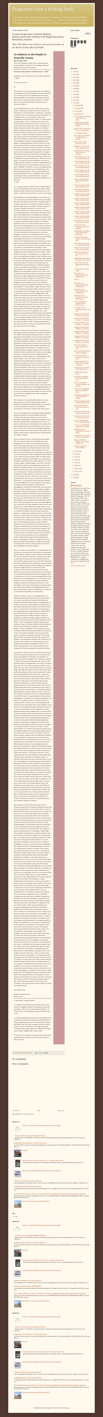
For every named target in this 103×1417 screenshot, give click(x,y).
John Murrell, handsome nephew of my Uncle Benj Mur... (82, 239)
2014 (74, 100)
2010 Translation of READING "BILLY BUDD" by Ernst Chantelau (41, 1171)
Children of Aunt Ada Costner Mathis (80, 447)
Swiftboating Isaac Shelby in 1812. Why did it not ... (82, 368)
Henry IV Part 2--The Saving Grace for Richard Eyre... (82, 129)
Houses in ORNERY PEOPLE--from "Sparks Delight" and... (81, 441)
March (76, 465)
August (76, 451)
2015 (74, 97)
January (76, 471)
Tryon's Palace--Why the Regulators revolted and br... (81, 264)
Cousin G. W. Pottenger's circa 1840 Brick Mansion (82, 421)
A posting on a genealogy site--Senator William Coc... (81, 378)
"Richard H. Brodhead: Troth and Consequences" (28, 1181)
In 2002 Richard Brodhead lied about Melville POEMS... (81, 396)
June (75, 457)
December (77, 105)
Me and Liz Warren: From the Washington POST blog (30, 1136)
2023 (74, 74)
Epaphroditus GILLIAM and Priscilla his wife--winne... (82, 259)
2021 (74, 80)
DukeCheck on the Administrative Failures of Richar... (82, 431)
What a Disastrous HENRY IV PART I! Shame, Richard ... (82, 137)
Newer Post (16, 1110)
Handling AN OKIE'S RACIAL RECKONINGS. (28, 1186)
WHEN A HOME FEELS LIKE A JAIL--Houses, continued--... (81, 363)
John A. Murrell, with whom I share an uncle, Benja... (82, 248)
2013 (74, 103)
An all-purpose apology (80, 133)
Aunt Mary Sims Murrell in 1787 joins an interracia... (82, 416)
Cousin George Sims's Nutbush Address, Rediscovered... (80, 303)
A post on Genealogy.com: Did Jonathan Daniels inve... (81, 180)
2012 (74, 474)
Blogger (66, 1408)
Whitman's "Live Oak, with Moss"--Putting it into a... (82, 147)
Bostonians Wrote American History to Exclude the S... (82, 436)
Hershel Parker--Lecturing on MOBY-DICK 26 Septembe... (82, 152)
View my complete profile (78, 566)
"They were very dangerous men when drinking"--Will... (82, 390)
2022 (74, 77)
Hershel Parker (77, 485)
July (75, 454)
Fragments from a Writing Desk (43, 9)
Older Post (61, 1110)
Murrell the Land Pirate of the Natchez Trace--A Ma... (81, 253)
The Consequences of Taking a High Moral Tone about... (82, 118)
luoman (55, 1408)
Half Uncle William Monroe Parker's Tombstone (82, 352)
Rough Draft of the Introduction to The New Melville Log (30, 1143)
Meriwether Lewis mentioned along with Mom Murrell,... (81, 275)
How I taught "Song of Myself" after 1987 (80, 142)
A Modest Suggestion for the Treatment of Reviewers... (82, 401)
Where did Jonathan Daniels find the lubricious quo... (82, 186)
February (77, 468)
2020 (74, 83)
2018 (74, 88)
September (77, 114)
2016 (74, 94)
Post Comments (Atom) (26, 1114)
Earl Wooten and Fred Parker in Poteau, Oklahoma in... (82, 412)
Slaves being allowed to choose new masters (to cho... (81, 407)
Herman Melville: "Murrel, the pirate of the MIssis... (82, 221)
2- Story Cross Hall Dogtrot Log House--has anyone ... (82, 425)
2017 (74, 91)
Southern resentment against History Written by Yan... (82, 195)
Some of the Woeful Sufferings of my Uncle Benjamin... (81, 226)
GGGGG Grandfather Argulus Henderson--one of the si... (82, 384)
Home (38, 1110)
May (75, 460)
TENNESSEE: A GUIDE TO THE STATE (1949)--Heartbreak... (82, 232)
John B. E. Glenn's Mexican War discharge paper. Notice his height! (41, 1125)
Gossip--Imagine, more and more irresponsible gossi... (82, 157)
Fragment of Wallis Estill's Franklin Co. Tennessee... (82, 314)
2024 (74, 71)
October (76, 111)
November (77, 108)
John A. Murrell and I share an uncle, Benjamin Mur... (82, 244)
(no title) (24, 1150)
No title (76, 279)
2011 (74, 477)
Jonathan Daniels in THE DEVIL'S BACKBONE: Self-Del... (81, 124)
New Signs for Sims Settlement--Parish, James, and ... (82, 309)
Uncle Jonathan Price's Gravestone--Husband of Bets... (82, 357)
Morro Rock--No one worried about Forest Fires (36, 1201)
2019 (74, 86)
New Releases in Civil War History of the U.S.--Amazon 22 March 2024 (42, 1160)
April (76, 462)
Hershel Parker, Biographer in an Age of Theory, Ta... (82, 190)
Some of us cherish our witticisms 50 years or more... (81, 346)
